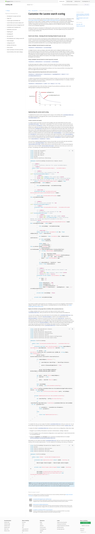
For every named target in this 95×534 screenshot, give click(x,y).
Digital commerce (25, 525)
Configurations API (11, 43)
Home (29, 10)
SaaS (23, 520)
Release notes (7, 525)
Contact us (82, 525)
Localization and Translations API (14, 27)
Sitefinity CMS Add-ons (11, 45)
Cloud (23, 518)
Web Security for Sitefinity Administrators (40, 499)
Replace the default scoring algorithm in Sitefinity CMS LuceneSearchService (45, 305)
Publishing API (10, 31)
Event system (10, 47)
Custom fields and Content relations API (15, 22)
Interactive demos (60, 522)
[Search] (63, 5)
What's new (6, 524)
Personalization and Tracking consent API (15, 38)
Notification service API (12, 29)
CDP (23, 522)
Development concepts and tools (14, 16)
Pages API (9, 18)
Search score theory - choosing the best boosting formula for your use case (47, 36)
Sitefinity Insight (69, 1)
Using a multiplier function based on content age (39, 45)
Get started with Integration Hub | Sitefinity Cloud (42, 493)
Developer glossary (60, 524)
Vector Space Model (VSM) (33, 20)
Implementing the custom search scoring (38, 111)
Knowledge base (43, 524)
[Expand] (7, 10)
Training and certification (61, 518)
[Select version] (30, 4)
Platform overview (80, 26)
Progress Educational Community (63, 520)
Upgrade (41, 525)
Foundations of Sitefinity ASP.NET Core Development (42, 504)
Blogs (41, 517)
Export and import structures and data (15, 49)
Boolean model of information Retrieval (51, 20)
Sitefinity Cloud (77, 1)
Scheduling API (10, 34)
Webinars (42, 520)
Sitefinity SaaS (7, 522)
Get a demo (79, 24)
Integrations (24, 530)
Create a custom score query (35, 119)
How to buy (82, 523)
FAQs (41, 527)
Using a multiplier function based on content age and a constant (43, 59)
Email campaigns (10, 40)
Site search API (10, 36)
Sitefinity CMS (61, 1)
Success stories (43, 522)
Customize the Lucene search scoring (46, 13)
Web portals (24, 529)
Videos (41, 518)
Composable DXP (25, 524)
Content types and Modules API (13, 20)
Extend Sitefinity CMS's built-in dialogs (15, 51)
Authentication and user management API (15, 25)
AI (22, 527)
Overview (24, 517)
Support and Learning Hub (62, 517)
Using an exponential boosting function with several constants (42, 71)
